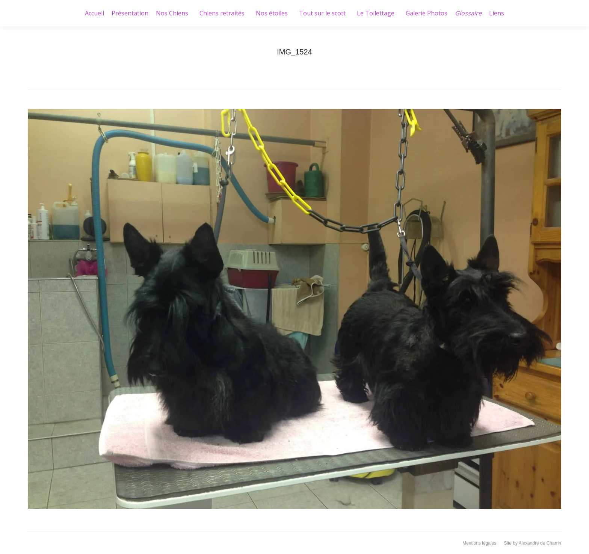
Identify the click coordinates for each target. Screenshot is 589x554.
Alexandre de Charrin (540, 543)
